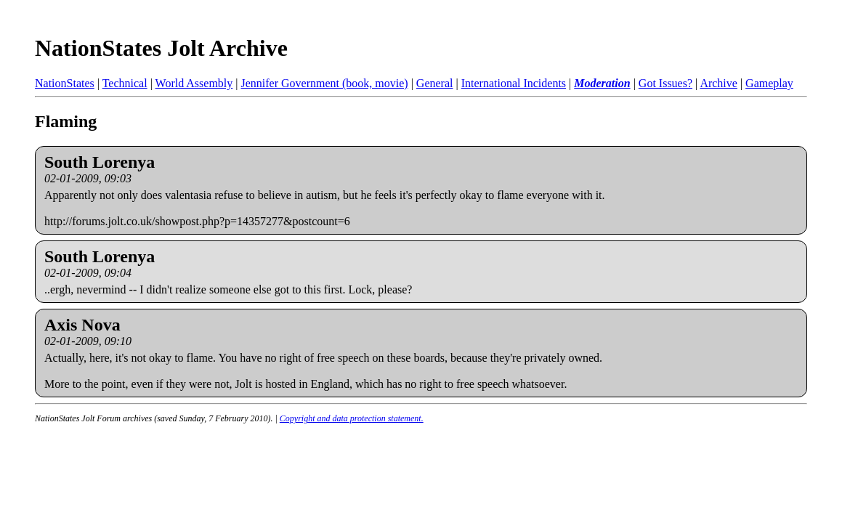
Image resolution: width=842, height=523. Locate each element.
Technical (124, 83)
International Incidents (513, 83)
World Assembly (194, 83)
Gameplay (769, 83)
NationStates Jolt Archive (161, 48)
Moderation (602, 83)
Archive (718, 83)
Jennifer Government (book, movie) (324, 83)
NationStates (64, 83)
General (434, 83)
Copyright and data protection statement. (352, 418)
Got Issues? (665, 83)
